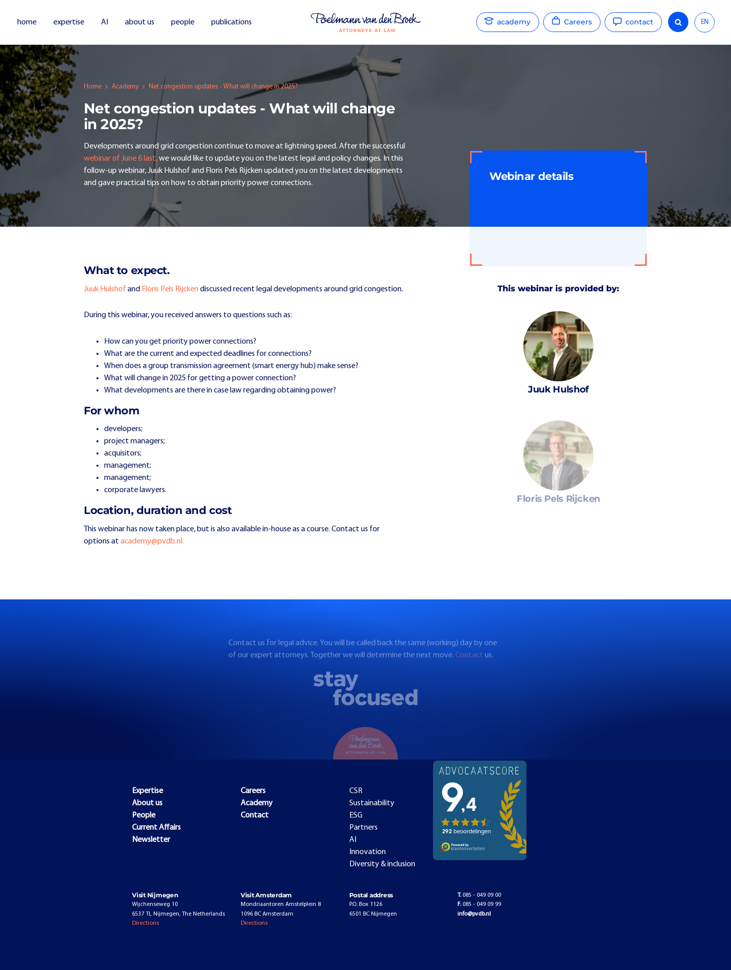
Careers (253, 791)
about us (139, 22)
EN (705, 22)
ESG (355, 815)
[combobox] (704, 22)
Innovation (367, 852)
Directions (145, 923)
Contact (470, 661)
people (182, 22)
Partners (363, 828)
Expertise (147, 791)
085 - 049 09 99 (479, 904)
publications (232, 22)
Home (93, 86)
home (27, 22)
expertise (68, 22)
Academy (125, 86)
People (143, 815)
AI (104, 22)
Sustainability (371, 803)
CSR (355, 791)
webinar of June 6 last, (120, 159)
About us (147, 803)
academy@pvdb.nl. (152, 541)
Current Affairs (156, 828)
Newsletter (151, 840)
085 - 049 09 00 (479, 895)
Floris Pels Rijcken (170, 289)
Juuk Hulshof (105, 289)
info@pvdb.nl (474, 914)
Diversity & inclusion (382, 864)
